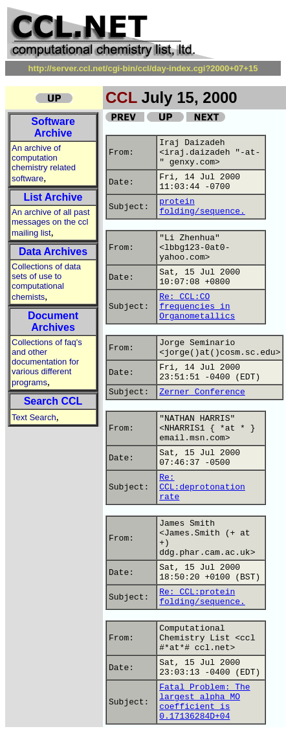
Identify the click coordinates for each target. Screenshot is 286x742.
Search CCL (53, 401)
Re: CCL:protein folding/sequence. (202, 597)
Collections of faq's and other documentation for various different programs (47, 362)
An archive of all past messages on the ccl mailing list (51, 222)
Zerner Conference (202, 392)
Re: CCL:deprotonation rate (202, 487)
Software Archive (53, 127)
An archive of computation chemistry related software (44, 163)
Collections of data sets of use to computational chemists (46, 282)
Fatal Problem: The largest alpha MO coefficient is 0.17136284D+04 (204, 701)
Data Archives (53, 251)
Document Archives (53, 321)
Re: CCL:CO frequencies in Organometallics (197, 306)
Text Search (34, 417)
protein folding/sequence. (202, 206)
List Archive (53, 197)
